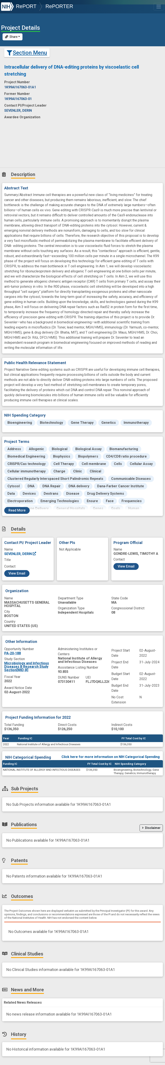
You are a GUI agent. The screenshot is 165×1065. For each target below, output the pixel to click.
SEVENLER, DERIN (20, 554)
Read (16, 510)
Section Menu (27, 52)
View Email (16, 573)
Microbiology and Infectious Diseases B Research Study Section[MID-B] (26, 666)
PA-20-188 (12, 653)
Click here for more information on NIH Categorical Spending (111, 757)
